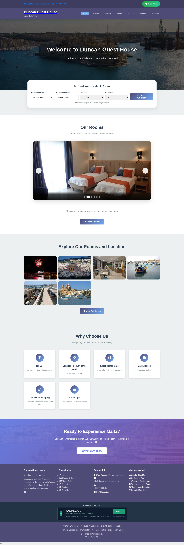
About (119, 13)
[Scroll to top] (1, 544)
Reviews (142, 13)
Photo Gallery (66, 481)
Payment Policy (86, 530)
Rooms (96, 13)
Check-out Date (63, 93)
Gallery (108, 13)
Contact (155, 13)
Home (85, 13)
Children (109, 93)
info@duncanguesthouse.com (37, 4)
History (131, 13)
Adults (83, 93)
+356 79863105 (59, 4)
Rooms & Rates (67, 478)
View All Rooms (92, 222)
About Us (64, 485)
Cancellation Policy (104, 530)
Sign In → (118, 511)
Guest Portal (151, 4)
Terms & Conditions (69, 530)
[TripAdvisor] (39, 496)
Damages (119, 530)
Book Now (64, 491)
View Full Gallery (92, 312)
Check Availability (141, 97)
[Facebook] (39, 492)
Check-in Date (37, 93)
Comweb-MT (92, 537)
